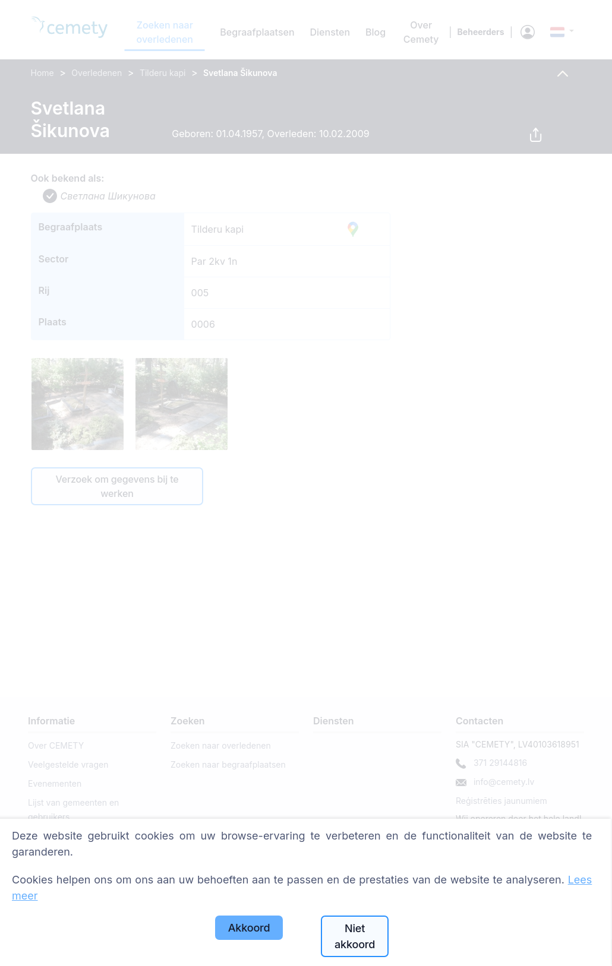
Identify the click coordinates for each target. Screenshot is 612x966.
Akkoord (249, 927)
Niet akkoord (355, 936)
